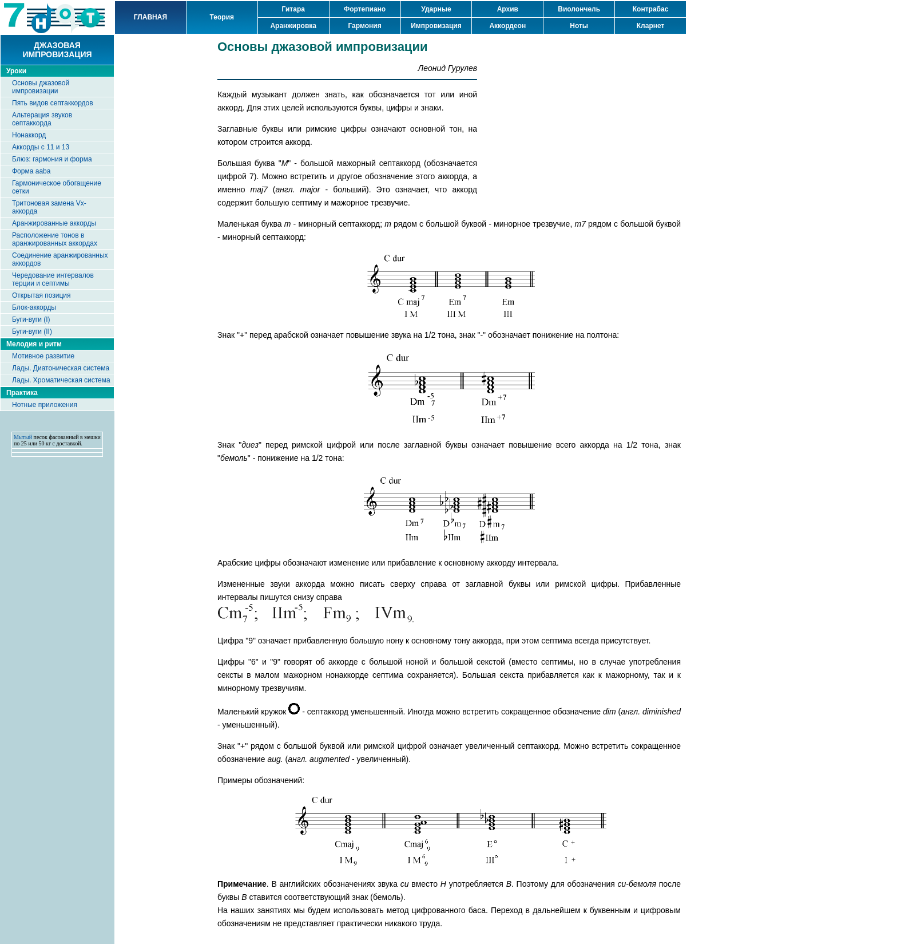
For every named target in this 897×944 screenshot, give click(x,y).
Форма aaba (31, 171)
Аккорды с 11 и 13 (40, 147)
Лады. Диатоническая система (60, 368)
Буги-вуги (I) (31, 319)
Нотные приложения (44, 405)
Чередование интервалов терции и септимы (53, 279)
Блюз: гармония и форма (52, 159)
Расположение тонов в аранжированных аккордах (54, 239)
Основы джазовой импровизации (40, 87)
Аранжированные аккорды (54, 223)
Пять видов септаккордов (52, 103)
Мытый (23, 437)
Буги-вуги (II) (32, 331)
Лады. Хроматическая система (61, 380)
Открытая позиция (41, 295)
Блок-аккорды (34, 307)
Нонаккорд (29, 135)
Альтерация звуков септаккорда (42, 119)
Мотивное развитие (43, 356)
